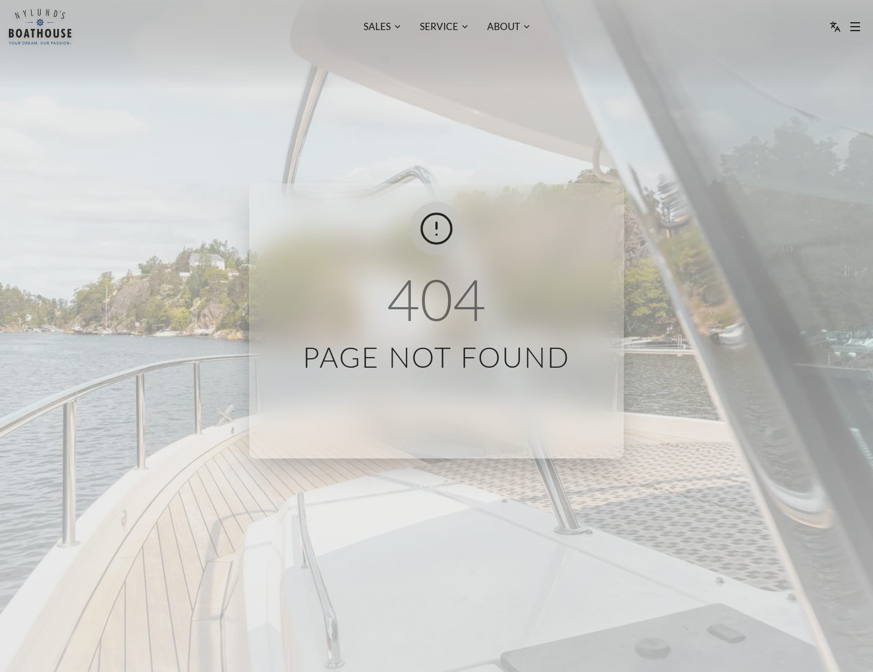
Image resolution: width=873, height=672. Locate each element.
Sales (377, 26)
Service (439, 26)
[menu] (40, 27)
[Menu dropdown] (855, 26)
